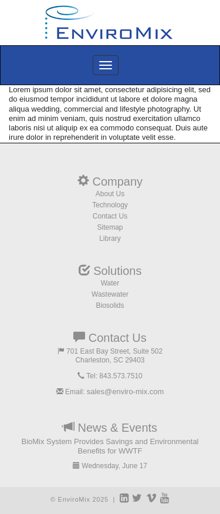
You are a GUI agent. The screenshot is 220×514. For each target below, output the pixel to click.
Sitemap (110, 227)
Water (110, 283)
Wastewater (110, 294)
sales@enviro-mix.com (125, 391)
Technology (110, 205)
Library (110, 238)
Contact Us (110, 216)
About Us (110, 194)
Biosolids (110, 305)
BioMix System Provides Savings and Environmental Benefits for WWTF (109, 446)
